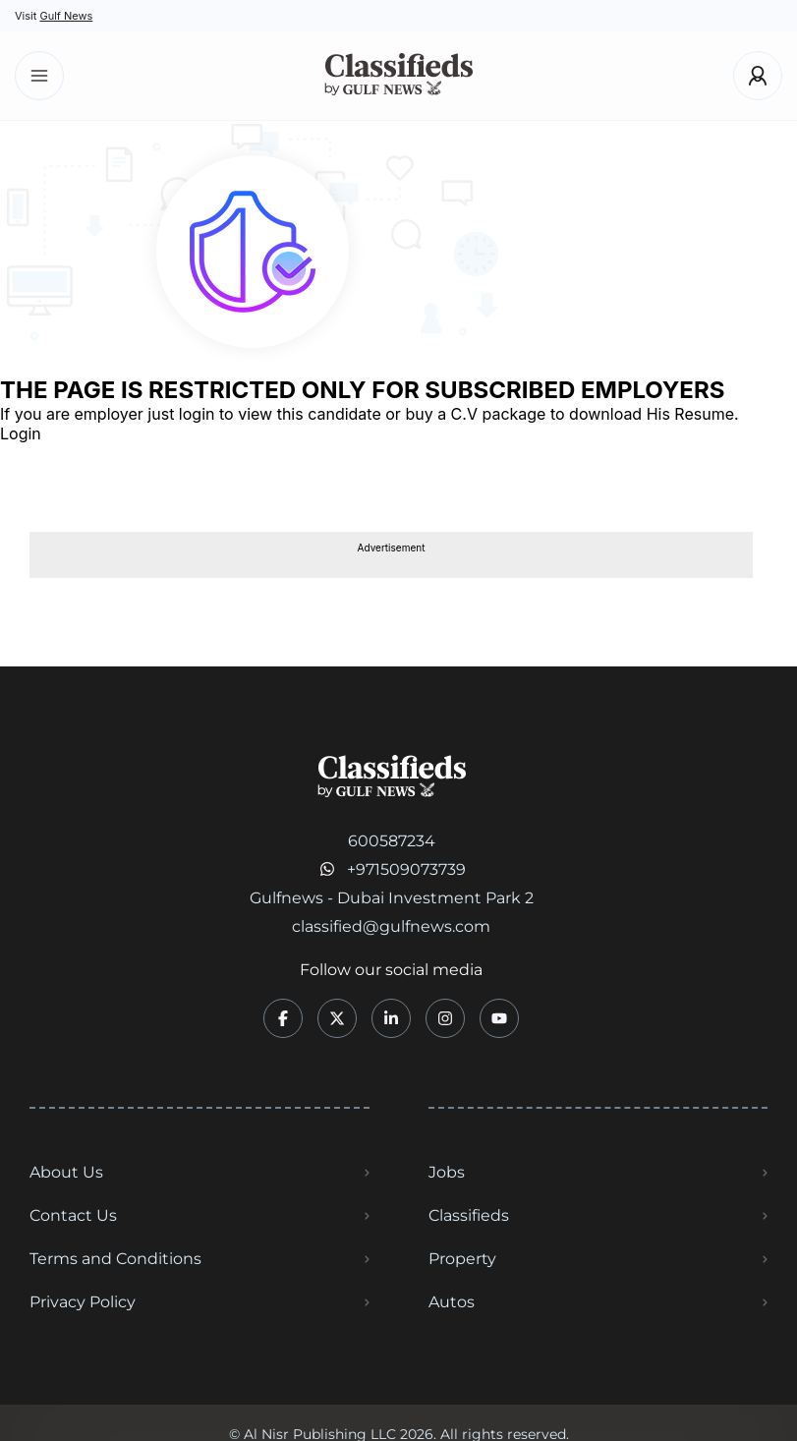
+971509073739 (406, 869)
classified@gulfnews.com (391, 926)
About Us (66, 1172)
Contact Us (73, 1215)
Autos (451, 1302)
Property (462, 1258)
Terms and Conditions (115, 1258)
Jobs (446, 1172)
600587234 (391, 841)
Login (20, 433)
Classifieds (468, 1215)
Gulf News (65, 16)
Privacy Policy (82, 1302)
